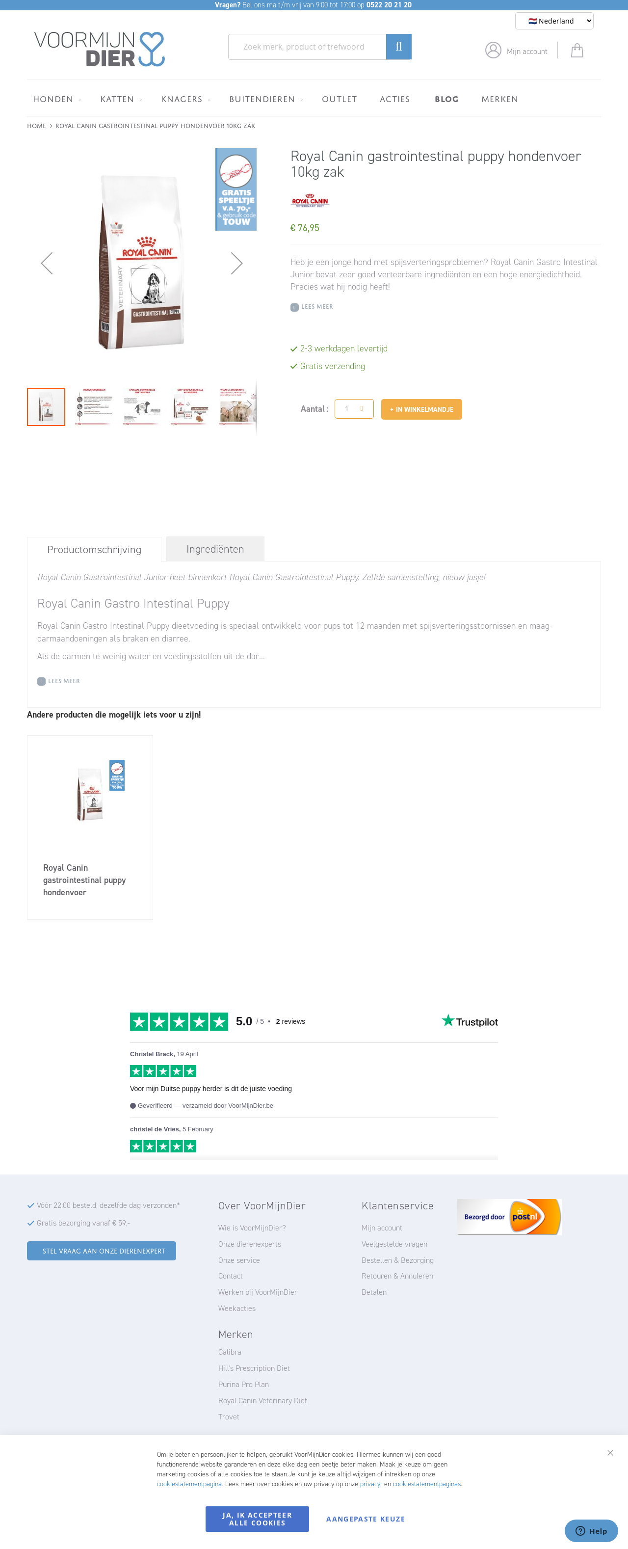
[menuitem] (55, 98)
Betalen (374, 1292)
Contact (230, 1276)
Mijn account (527, 51)
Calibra (229, 1352)
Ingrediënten (215, 549)
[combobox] (320, 47)
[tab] (94, 549)
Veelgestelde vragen (394, 1244)
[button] (46, 263)
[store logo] (99, 49)
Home (36, 125)
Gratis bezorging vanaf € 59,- (83, 1223)
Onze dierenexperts (249, 1244)
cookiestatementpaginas (427, 1484)
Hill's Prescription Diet (254, 1368)
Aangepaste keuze (365, 1518)
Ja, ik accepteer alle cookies (257, 1518)
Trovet (228, 1417)
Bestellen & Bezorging (398, 1260)
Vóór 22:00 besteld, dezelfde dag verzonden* (108, 1205)
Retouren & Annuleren (397, 1276)
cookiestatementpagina (189, 1484)
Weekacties (237, 1308)
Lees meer (317, 305)
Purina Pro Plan (243, 1384)
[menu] (314, 98)
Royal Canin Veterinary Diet (262, 1400)
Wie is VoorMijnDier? (252, 1228)
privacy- (371, 1484)
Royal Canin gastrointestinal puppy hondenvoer (84, 880)
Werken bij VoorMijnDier (257, 1292)
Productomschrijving (94, 549)
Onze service (239, 1260)
